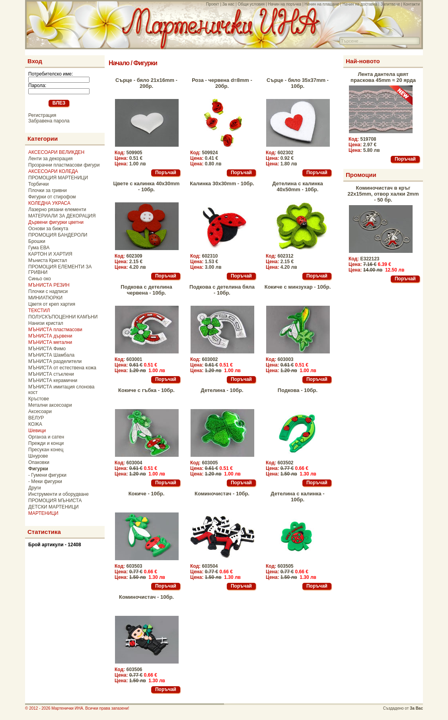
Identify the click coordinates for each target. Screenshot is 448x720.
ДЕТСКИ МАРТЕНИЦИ (53, 507)
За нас (228, 4)
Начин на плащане (321, 4)
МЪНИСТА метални (50, 342)
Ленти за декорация (50, 158)
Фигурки (145, 63)
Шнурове (38, 456)
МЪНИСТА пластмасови (55, 329)
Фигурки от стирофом (52, 197)
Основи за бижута (48, 228)
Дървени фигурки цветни (56, 222)
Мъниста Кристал (47, 260)
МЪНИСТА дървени (50, 336)
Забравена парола (49, 121)
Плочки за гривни (47, 190)
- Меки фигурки (45, 481)
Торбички (38, 184)
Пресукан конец (45, 449)
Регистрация (42, 115)
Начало (119, 63)
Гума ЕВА (38, 247)
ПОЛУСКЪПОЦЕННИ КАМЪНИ (62, 317)
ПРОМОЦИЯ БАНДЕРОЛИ (57, 235)
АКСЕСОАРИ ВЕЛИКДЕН (56, 152)
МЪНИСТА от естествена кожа (62, 368)
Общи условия (251, 4)
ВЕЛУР (36, 418)
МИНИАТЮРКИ (45, 298)
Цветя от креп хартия (51, 304)
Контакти (411, 4)
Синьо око (39, 278)
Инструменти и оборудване (58, 494)
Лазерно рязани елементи (57, 209)
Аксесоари (40, 411)
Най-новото (363, 61)
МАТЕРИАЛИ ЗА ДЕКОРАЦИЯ (61, 216)
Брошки (36, 241)
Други (34, 488)
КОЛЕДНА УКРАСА (49, 203)
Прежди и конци (46, 443)
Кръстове (38, 399)
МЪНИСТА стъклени (51, 374)
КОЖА (35, 424)
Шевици (37, 430)
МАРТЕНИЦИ (43, 513)
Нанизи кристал (45, 323)
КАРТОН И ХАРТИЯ (50, 254)
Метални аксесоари (50, 405)
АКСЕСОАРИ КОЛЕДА (53, 171)
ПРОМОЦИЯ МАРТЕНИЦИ (58, 177)
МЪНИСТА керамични (52, 380)
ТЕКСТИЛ (39, 310)
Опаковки (38, 462)
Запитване (390, 4)
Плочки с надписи (48, 291)
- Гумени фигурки (47, 475)
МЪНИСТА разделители (55, 361)
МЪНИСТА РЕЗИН (49, 285)
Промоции (361, 174)
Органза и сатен (46, 437)
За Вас (416, 708)
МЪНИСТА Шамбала (51, 355)
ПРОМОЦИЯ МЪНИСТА (55, 500)
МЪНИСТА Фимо (47, 348)
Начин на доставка (360, 4)
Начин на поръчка (284, 4)
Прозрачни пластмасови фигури (63, 165)
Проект (212, 4)
